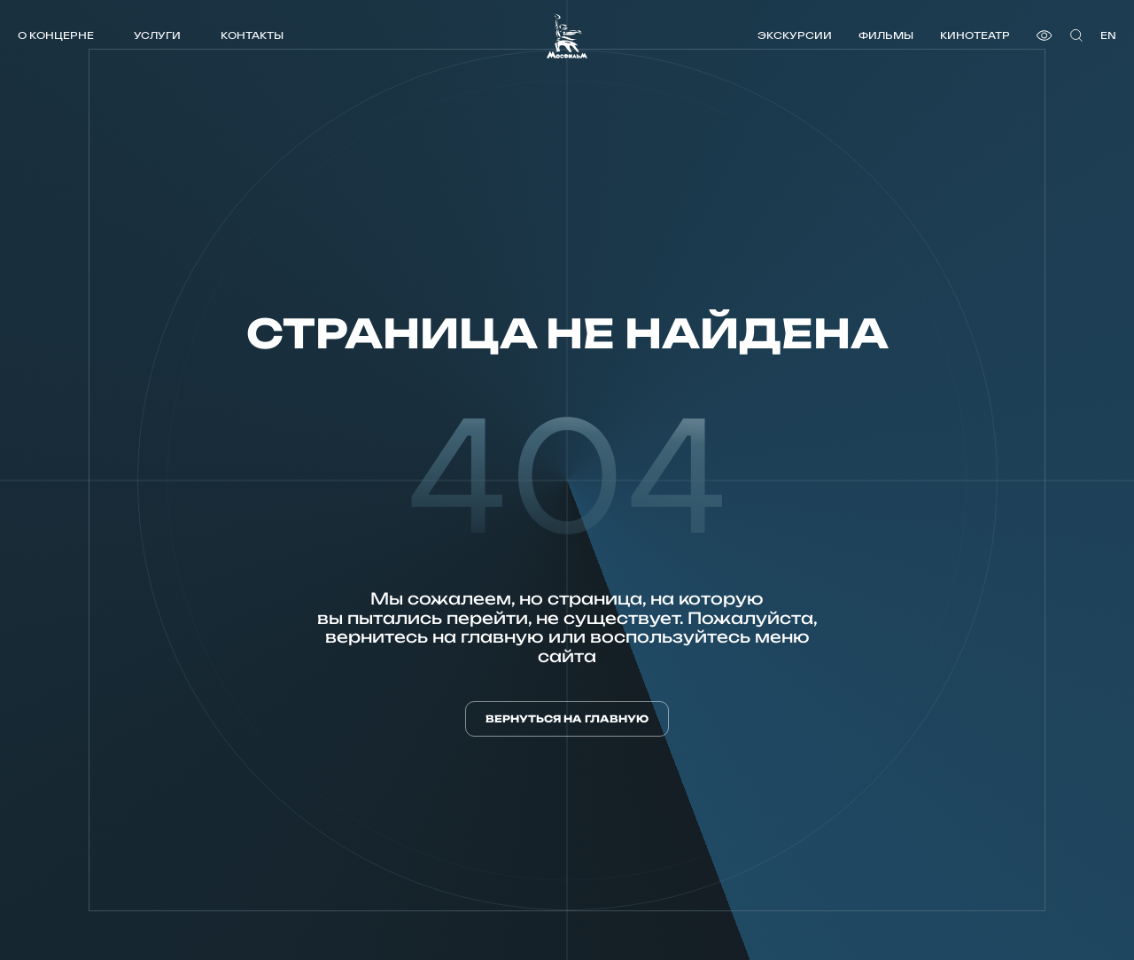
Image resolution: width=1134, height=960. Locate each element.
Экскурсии (794, 35)
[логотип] (567, 36)
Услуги (157, 35)
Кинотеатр (975, 35)
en (1108, 35)
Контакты (252, 35)
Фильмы (885, 35)
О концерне (56, 35)
